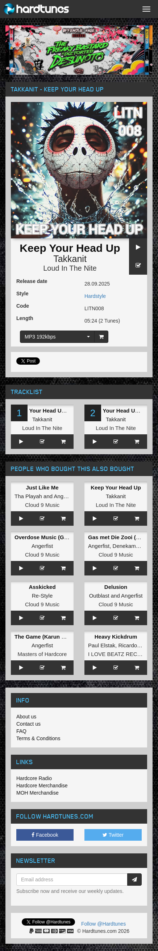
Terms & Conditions (38, 738)
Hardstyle (95, 296)
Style (22, 293)
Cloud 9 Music (42, 505)
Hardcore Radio (34, 778)
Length (24, 318)
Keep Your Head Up (116, 487)
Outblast (99, 596)
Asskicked (42, 587)
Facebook (45, 835)
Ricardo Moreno (137, 645)
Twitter (113, 835)
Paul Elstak (101, 645)
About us (26, 717)
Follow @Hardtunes (103, 924)
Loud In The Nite (70, 268)
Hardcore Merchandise (42, 785)
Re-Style (42, 596)
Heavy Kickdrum (116, 637)
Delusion (115, 587)
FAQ (21, 731)
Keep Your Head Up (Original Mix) (57, 410)
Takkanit (70, 259)
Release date (31, 281)
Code (22, 306)
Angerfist (64, 496)
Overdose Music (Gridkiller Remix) (58, 537)
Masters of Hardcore (42, 654)
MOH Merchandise (37, 793)
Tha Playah (28, 496)
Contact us (28, 724)
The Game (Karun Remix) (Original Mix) (65, 637)
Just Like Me (42, 487)
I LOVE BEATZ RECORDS (120, 654)
